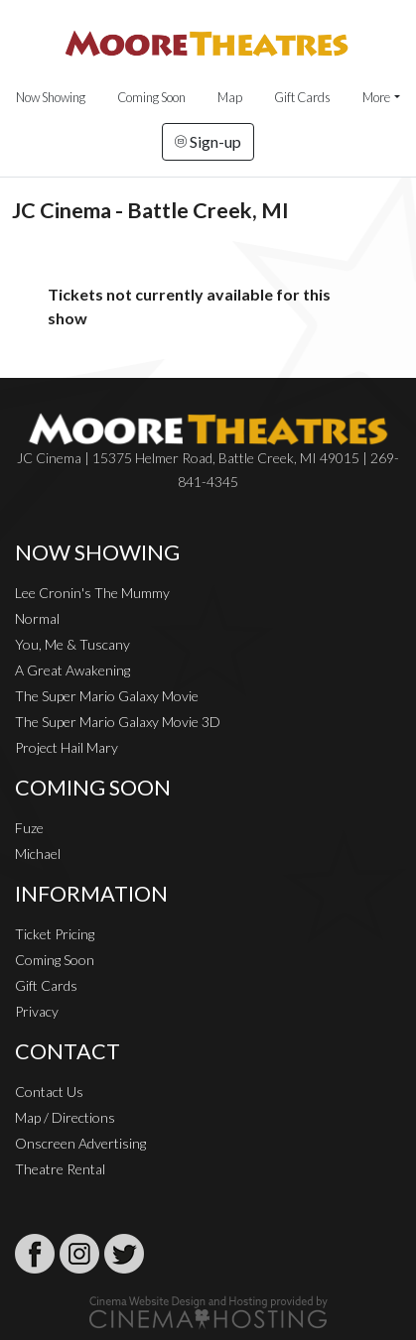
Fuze (29, 827)
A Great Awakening (72, 670)
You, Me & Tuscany (72, 644)
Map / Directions (65, 1117)
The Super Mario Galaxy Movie (107, 695)
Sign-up (208, 141)
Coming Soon (151, 97)
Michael (38, 853)
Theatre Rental (60, 1168)
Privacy (37, 1011)
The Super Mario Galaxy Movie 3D (117, 721)
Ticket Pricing (54, 933)
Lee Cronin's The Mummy (92, 592)
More (376, 97)
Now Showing (50, 97)
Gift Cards (302, 97)
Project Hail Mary (66, 747)
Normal (37, 618)
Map (229, 97)
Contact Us (49, 1091)
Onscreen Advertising (80, 1143)
